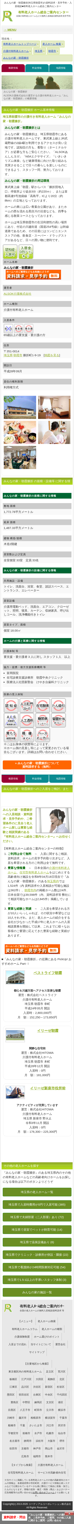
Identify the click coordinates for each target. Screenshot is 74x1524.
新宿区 (49, 1386)
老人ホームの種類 (52, 1329)
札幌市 (50, 1433)
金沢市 (61, 1448)
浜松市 (39, 1440)
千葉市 (63, 1417)
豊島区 (14, 1402)
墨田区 (11, 1394)
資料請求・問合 (15, 1517)
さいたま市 (35, 1425)
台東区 (37, 1394)
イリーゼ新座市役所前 (48, 1088)
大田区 (39, 1379)
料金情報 (37, 68)
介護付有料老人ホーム (50, 1464)
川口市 (50, 1425)
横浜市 (62, 1409)
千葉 (22, 1425)
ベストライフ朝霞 (48, 973)
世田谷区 (24, 1394)
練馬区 (38, 1402)
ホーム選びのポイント (47, 1336)
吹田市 (13, 1448)
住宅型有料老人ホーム (34, 872)
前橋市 (26, 1433)
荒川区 (62, 1371)
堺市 (62, 1440)
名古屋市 (14, 1440)
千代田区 (62, 1394)
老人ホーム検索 (47, 1321)
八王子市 (25, 1409)
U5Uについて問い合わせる (32, 949)
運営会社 (60, 1344)
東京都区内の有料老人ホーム (25, 1371)
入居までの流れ (17, 1344)
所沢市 (62, 1425)
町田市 (38, 1409)
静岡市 (28, 1440)
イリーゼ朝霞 (47, 1031)
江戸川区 (26, 1379)
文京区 (50, 1402)
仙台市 (62, 1433)
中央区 (49, 1394)
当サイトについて (41, 1344)
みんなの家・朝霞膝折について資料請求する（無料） (38, 764)
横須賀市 (50, 1417)
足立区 (50, 1371)
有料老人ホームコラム (24, 1329)
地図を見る (51, 355)
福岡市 (37, 1456)
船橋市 (12, 1425)
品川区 (25, 1386)
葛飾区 (51, 1379)
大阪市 (51, 1440)
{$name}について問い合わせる (33, 274)
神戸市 (37, 1448)
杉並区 (61, 1386)
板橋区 (13, 1379)
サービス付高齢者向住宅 (52, 1472)
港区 (60, 1402)
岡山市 (49, 1448)
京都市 (25, 1448)
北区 (62, 1379)
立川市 (50, 1409)
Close (69, 1513)
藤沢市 (22, 1417)
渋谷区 (37, 1386)
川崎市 (11, 1417)
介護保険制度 (22, 1336)
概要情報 (13, 68)
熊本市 (49, 1456)
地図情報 (61, 68)
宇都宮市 (13, 1433)
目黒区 (12, 1409)
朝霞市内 (30, 890)
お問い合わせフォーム (43, 1492)
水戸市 (38, 1433)
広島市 (25, 1456)
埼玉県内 (53, 881)
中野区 (26, 1402)
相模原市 (36, 1417)
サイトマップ (37, 1352)
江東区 (13, 1386)
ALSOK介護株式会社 (18, 293)
